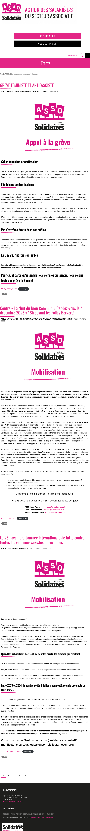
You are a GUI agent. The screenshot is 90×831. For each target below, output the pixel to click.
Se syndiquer (47, 36)
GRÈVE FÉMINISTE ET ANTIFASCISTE (27, 85)
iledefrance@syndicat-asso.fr (53, 507)
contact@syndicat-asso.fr (13, 802)
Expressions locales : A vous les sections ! (49, 319)
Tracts (44, 91)
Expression (36, 91)
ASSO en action (13, 91)
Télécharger (23, 289)
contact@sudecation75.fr (53, 510)
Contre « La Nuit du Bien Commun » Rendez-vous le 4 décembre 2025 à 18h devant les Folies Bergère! (41, 310)
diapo (5, 294)
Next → (27, 775)
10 (19, 775)
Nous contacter (47, 44)
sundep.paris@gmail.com (55, 512)
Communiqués (25, 91)
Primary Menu (87, 55)
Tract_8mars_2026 (9, 289)
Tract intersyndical (8, 518)
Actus (3, 91)
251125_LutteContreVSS (11, 751)
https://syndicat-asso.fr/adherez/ (41, 817)
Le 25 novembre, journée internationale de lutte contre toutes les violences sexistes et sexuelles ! (42, 539)
